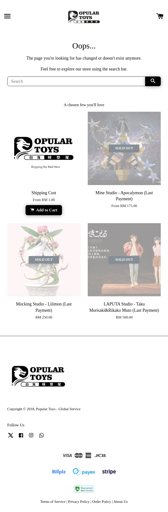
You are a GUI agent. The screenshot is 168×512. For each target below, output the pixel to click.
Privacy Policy (79, 501)
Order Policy (101, 501)
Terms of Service (52, 501)
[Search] (76, 81)
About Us (121, 501)
